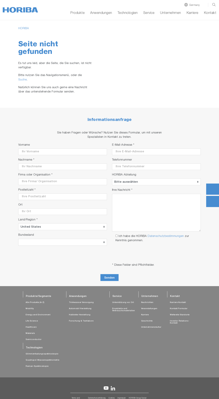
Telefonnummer (122, 160)
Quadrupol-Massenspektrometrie (42, 360)
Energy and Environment (38, 315)
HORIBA (23, 28)
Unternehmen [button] (170, 13)
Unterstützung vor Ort (123, 302)
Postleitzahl (27, 190)
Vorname (24, 145)
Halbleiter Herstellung (79, 315)
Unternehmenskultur (151, 327)
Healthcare (31, 327)
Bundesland (26, 235)
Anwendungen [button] (101, 13)
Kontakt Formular (178, 309)
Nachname (26, 160)
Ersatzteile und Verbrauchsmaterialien (123, 310)
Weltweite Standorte (180, 315)
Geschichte (147, 321)
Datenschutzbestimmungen (166, 236)
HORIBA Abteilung (124, 174)
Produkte (77, 13)
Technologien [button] (128, 13)
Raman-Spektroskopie (37, 366)
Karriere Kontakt (178, 302)
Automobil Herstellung (80, 309)
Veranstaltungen (149, 309)
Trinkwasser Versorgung (81, 302)
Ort (20, 204)
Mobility (30, 309)
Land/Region (28, 219)
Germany (194, 5)
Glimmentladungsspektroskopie (42, 354)
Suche (22, 79)
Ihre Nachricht (122, 190)
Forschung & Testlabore (81, 321)
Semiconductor (34, 340)
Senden (109, 277)
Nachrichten (147, 302)
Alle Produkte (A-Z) (35, 302)
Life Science (32, 321)
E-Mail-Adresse (123, 145)
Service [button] (149, 13)
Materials (30, 333)
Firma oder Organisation (35, 174)
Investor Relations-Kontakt (179, 322)
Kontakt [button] (210, 13)
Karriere (192, 13)
